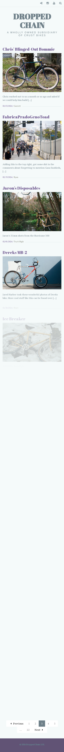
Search (59, 3)
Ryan (16, 177)
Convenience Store (40, 3)
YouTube (53, 3)
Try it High (19, 243)
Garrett (17, 105)
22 (28, 729)
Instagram (46, 3)
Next (39, 729)
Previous (16, 723)
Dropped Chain (32, 20)
